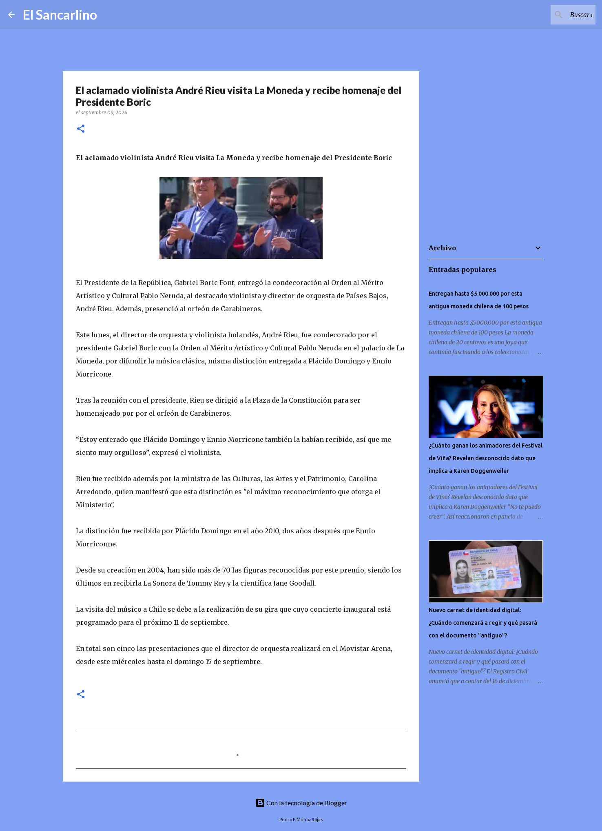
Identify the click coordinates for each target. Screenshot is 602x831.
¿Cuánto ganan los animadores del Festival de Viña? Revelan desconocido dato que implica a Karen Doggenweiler (485, 458)
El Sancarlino (60, 14)
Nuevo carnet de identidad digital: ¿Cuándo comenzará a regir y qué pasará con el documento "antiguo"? (483, 623)
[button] (81, 129)
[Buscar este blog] (552, 15)
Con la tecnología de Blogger (301, 802)
